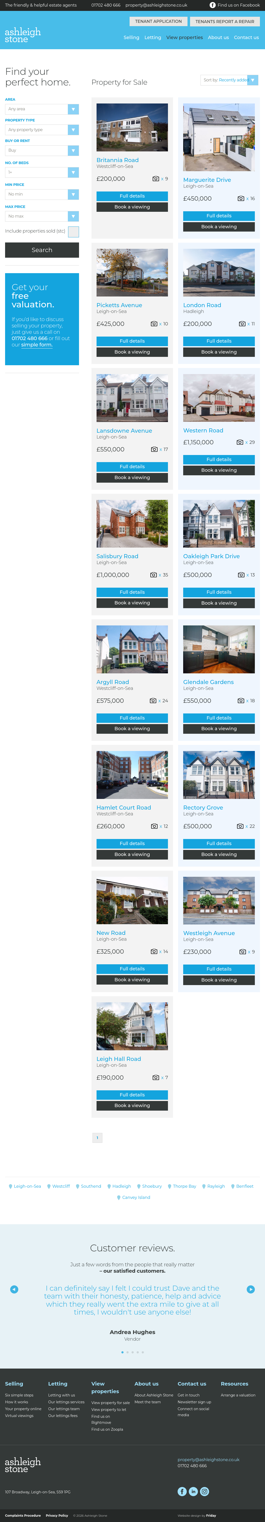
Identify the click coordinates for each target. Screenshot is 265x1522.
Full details (132, 196)
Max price (15, 207)
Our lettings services (66, 1402)
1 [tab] (122, 1352)
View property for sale (110, 1403)
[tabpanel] (132, 1313)
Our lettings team (64, 1409)
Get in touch (188, 1395)
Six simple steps (19, 1395)
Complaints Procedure (23, 1515)
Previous (14, 1289)
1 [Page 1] (97, 1137)
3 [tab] (132, 1352)
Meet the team (147, 1402)
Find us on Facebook (235, 5)
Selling (131, 37)
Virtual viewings (19, 1415)
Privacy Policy (57, 1515)
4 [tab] (137, 1352)
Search (42, 250)
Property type (20, 120)
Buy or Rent (17, 141)
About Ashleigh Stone (153, 1395)
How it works (16, 1402)
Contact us (246, 37)
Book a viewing (132, 207)
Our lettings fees (63, 1415)
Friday (211, 1515)
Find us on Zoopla (107, 1429)
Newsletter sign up (194, 1402)
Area (10, 99)
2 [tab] (127, 1352)
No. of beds (17, 163)
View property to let (108, 1409)
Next (251, 1289)
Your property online (23, 1409)
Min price (14, 185)
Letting (153, 37)
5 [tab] (142, 1352)
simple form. (37, 345)
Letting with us (61, 1395)
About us (218, 37)
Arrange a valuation (238, 1395)
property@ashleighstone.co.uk (156, 5)
